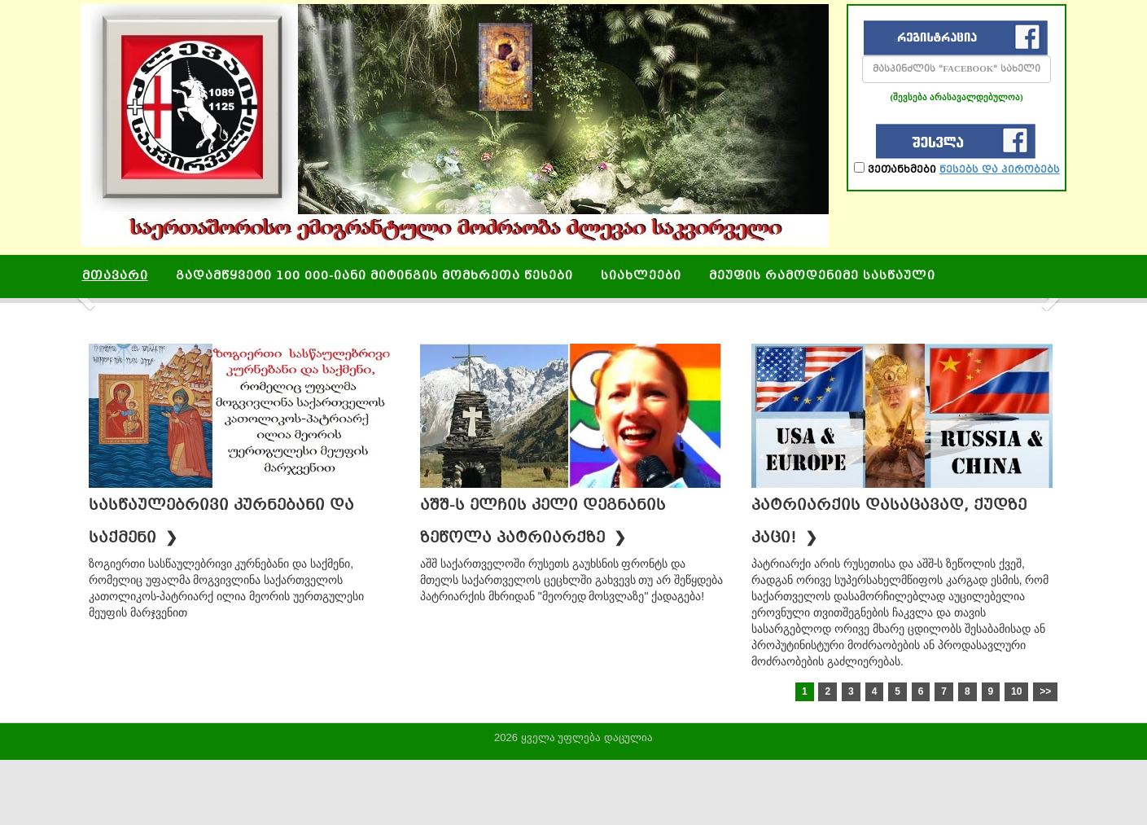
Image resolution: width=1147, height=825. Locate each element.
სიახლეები (641, 276)
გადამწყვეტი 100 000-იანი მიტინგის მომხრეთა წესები (374, 276)
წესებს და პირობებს (999, 170)
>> (1045, 691)
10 (1016, 691)
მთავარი (115, 276)
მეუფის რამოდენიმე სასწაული (822, 276)
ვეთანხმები (957, 168)
